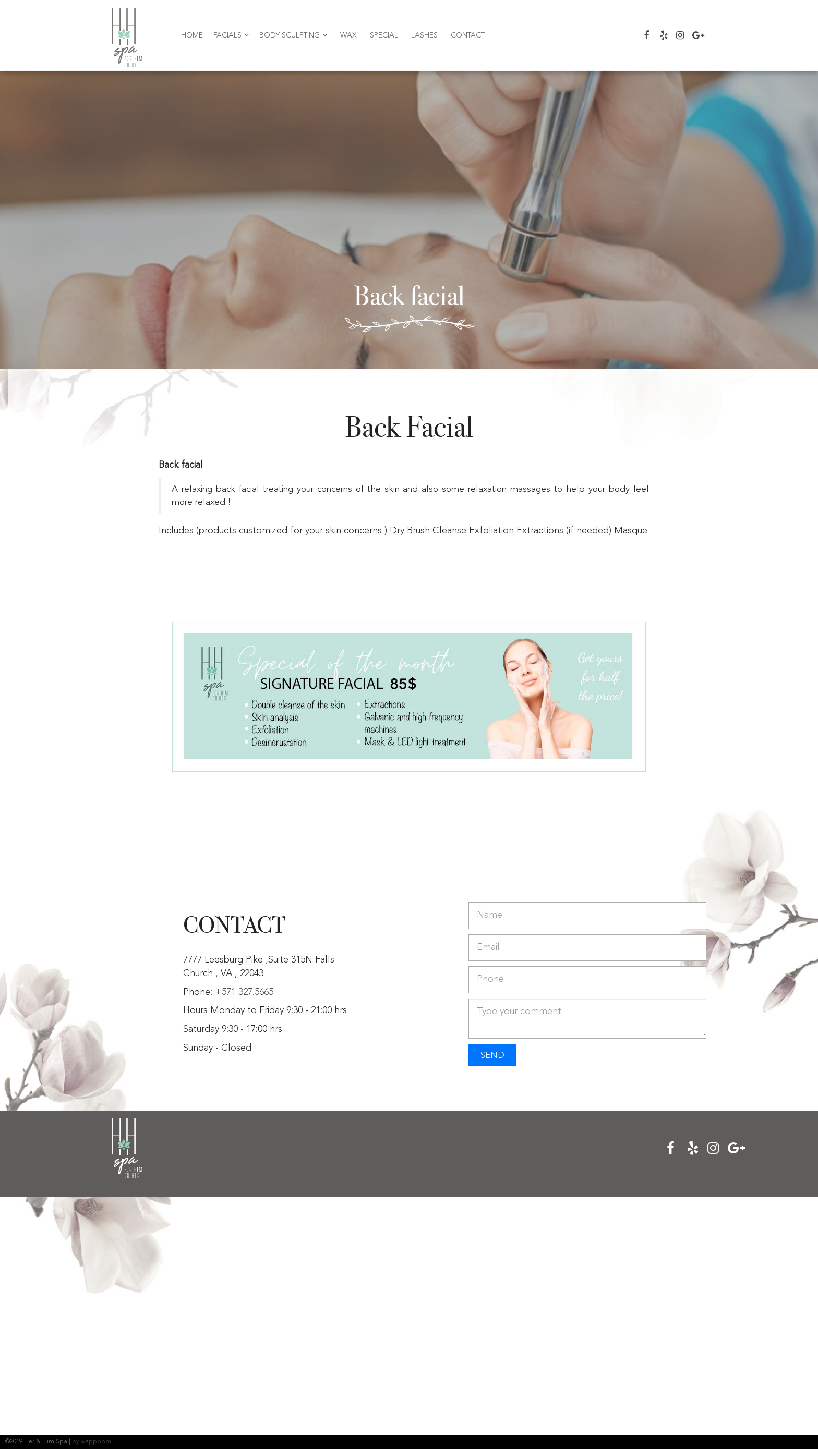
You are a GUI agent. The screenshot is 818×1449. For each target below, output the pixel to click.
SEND (492, 1055)
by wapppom (91, 1442)
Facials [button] (231, 35)
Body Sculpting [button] (293, 35)
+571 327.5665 (244, 992)
